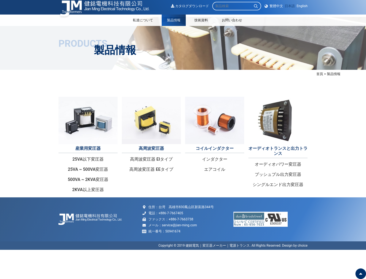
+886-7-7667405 (171, 213)
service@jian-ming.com (179, 225)
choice (303, 245)
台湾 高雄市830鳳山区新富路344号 (186, 207)
